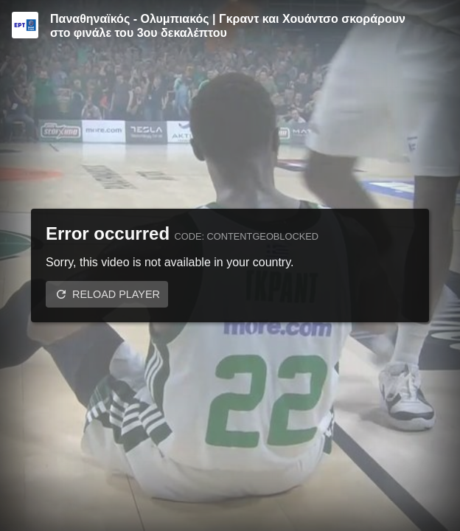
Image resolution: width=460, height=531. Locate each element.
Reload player (116, 294)
